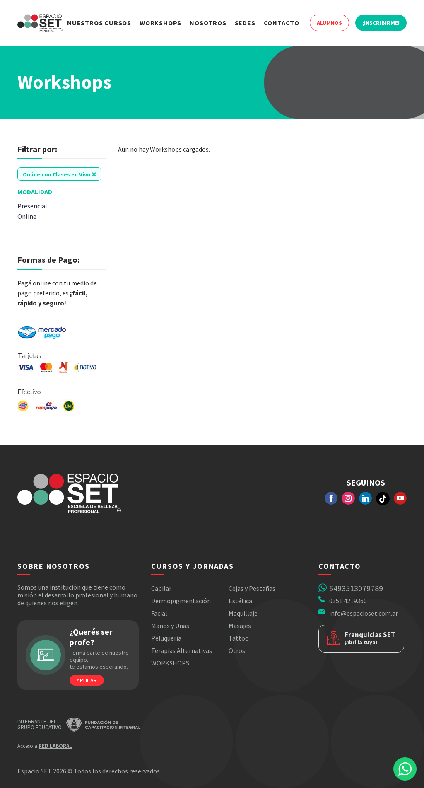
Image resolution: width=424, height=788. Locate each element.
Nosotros (208, 23)
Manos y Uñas (170, 625)
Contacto (281, 23)
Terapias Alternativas (181, 650)
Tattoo (239, 638)
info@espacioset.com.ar (363, 613)
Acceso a (44, 745)
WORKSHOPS (170, 663)
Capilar (161, 588)
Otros (237, 650)
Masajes (240, 625)
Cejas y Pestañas (252, 588)
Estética (240, 601)
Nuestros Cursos (99, 23)
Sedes (245, 23)
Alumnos (329, 23)
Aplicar (87, 680)
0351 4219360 (348, 601)
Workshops (160, 23)
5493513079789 (356, 588)
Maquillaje (243, 613)
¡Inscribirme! (381, 23)
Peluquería (166, 638)
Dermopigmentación (181, 601)
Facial (159, 613)
